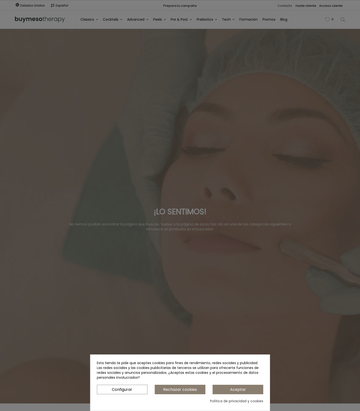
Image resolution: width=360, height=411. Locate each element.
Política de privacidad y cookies (236, 401)
